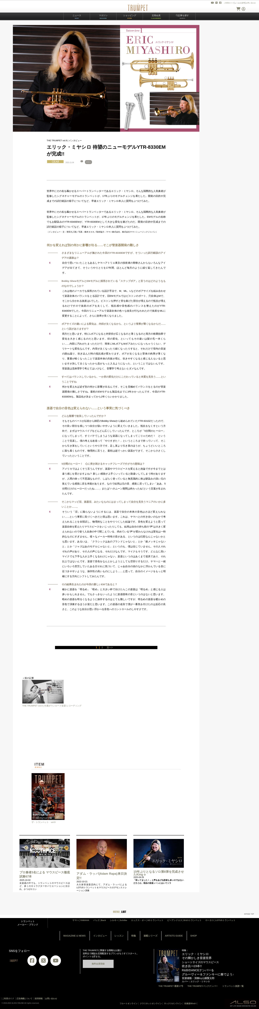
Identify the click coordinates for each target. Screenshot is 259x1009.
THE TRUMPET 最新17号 (170, 986)
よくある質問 (240, 3)
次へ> (110, 647)
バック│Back (99, 920)
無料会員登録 (98, 964)
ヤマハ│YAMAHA (80, 920)
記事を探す (182, 16)
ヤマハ (88, 162)
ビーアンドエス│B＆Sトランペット (184, 920)
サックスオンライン (173, 1003)
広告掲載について (24, 998)
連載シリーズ (150, 935)
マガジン (103, 16)
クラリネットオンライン (151, 1003)
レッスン (119, 935)
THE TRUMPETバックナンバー (202, 986)
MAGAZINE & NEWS (74, 935)
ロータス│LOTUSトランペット (220, 920)
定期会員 (156, 16)
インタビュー (100, 935)
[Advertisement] (106, 739)
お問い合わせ (251, 3)
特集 (133, 935)
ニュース (77, 16)
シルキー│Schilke (118, 920)
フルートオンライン (128, 1003)
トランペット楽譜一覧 (233, 986)
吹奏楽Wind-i (190, 1003)
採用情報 (39, 998)
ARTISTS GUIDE (174, 935)
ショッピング (129, 16)
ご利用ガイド (229, 3)
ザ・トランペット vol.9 (43, 822)
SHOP (193, 935)
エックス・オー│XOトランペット (147, 920)
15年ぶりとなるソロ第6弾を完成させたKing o (158, 873)
